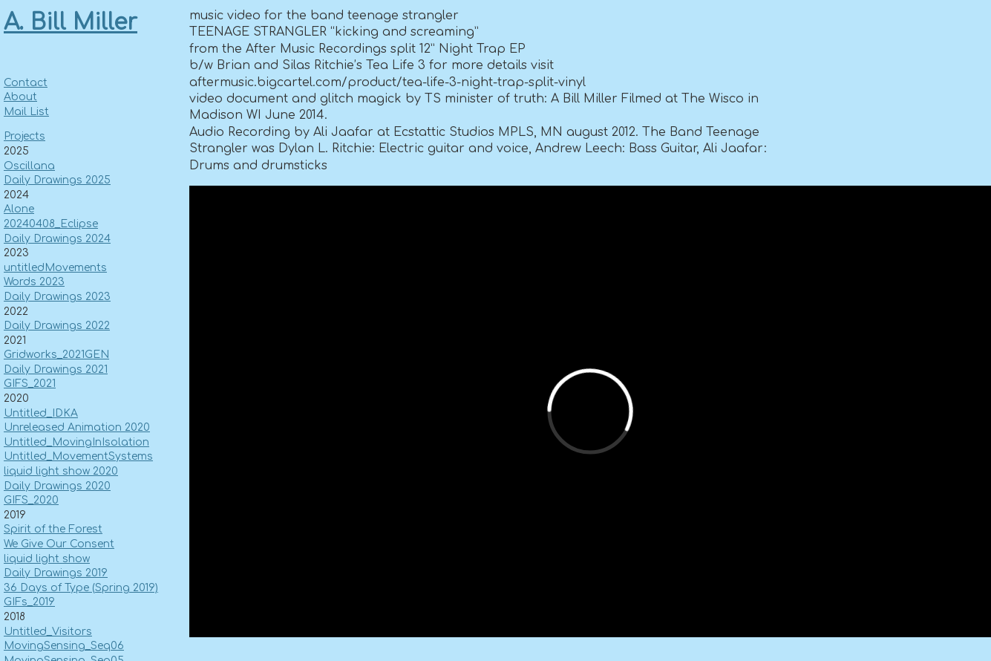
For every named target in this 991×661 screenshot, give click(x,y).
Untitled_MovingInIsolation (76, 442)
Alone (19, 209)
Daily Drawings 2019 (56, 573)
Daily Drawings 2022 (57, 325)
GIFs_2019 (29, 602)
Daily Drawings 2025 (57, 180)
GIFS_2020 (31, 500)
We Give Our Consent (59, 544)
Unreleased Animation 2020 (77, 427)
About (20, 96)
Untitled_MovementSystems (78, 456)
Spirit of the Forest (53, 529)
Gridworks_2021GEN (56, 354)
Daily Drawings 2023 (57, 296)
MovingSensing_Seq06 (64, 645)
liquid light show (47, 558)
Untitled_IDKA (41, 413)
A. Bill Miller (70, 22)
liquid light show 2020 (61, 471)
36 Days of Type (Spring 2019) (81, 587)
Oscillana (29, 166)
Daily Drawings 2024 (57, 238)
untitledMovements (55, 267)
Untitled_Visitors (48, 631)
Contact (26, 82)
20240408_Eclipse (51, 223)
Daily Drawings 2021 (56, 369)
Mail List (26, 111)
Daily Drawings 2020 (57, 486)
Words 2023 (34, 281)
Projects (24, 136)
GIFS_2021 (30, 383)
